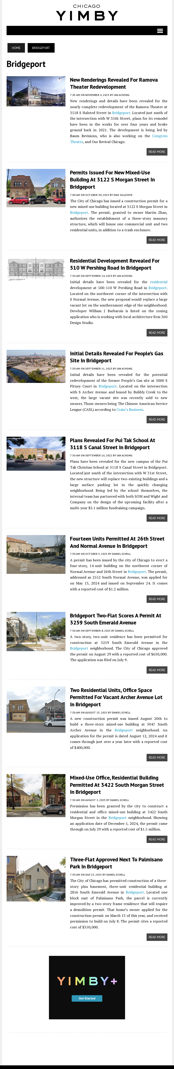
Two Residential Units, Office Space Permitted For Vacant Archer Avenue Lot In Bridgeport (119, 695)
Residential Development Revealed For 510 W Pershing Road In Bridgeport (114, 263)
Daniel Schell (120, 552)
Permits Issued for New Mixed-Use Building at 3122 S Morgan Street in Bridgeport (112, 179)
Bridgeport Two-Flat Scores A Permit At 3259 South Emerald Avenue (115, 617)
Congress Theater (145, 135)
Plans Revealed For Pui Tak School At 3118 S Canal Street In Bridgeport (112, 443)
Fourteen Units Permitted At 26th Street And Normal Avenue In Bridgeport (117, 541)
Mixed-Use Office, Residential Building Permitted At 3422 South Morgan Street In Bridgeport (117, 778)
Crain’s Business (129, 408)
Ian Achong (121, 94)
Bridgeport (121, 112)
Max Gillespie (122, 194)
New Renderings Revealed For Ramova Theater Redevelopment (113, 83)
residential (159, 281)
